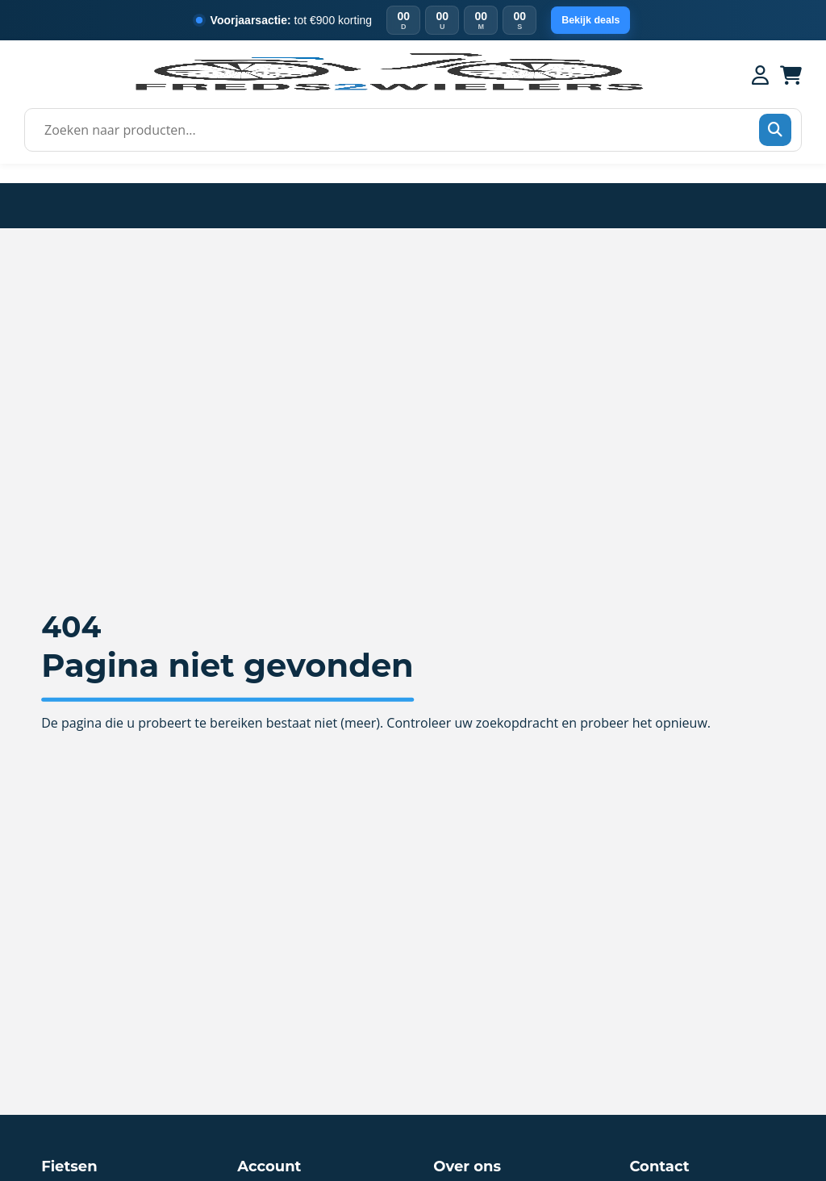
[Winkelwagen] (791, 75)
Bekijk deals (591, 21)
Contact (659, 1166)
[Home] (388, 88)
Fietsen (69, 1166)
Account (269, 1166)
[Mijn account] (760, 75)
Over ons (467, 1166)
